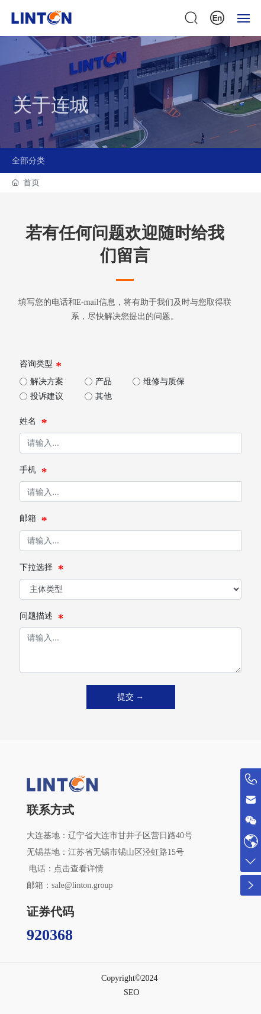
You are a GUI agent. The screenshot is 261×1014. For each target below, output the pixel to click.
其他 (103, 396)
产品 (103, 381)
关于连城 (51, 117)
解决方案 (46, 381)
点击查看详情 (79, 868)
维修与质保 (164, 381)
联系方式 (50, 809)
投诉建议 (46, 396)
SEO (131, 992)
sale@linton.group (82, 885)
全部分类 (28, 160)
